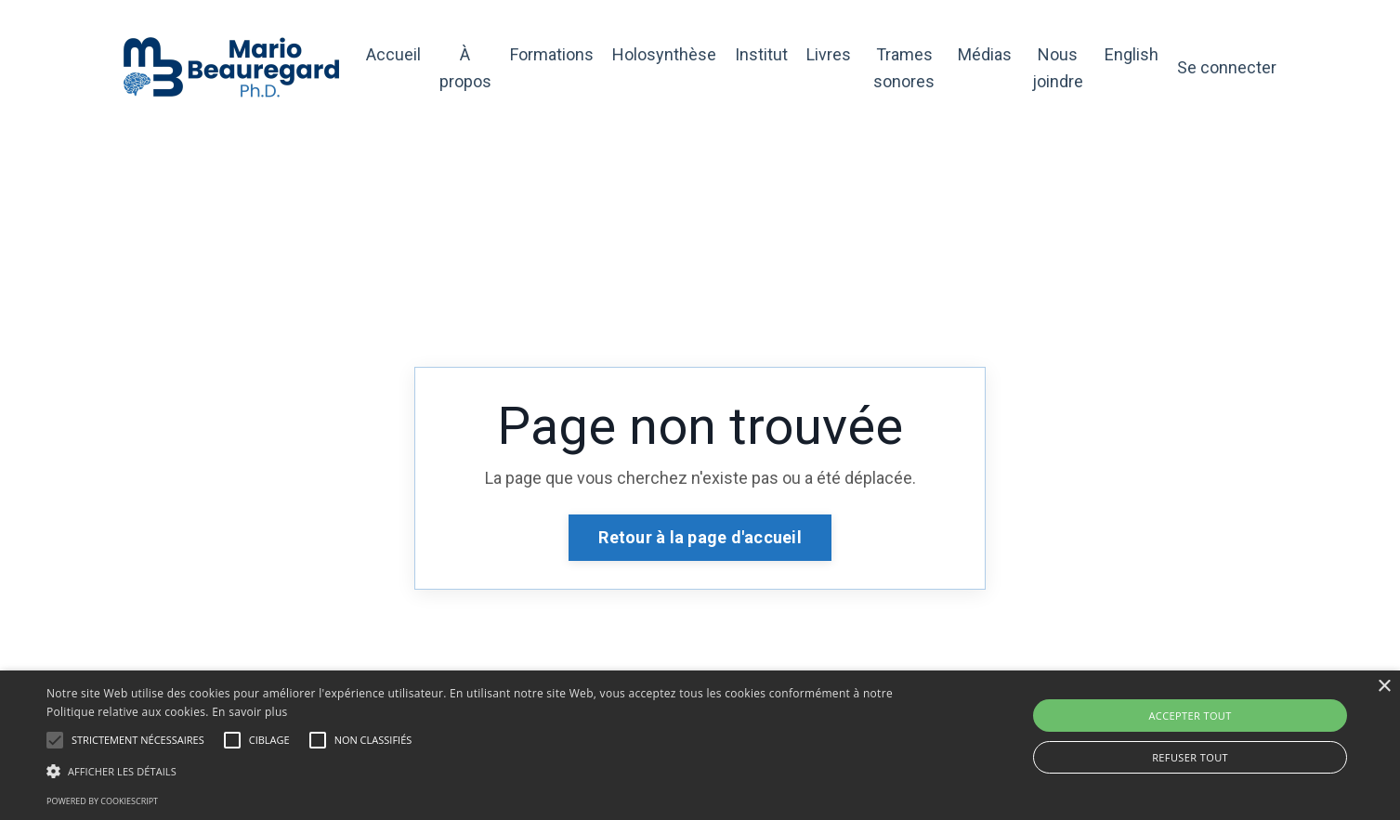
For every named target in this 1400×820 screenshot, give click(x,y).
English (1131, 54)
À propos (465, 68)
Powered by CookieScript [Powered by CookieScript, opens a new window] (102, 801)
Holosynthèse (664, 54)
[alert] (700, 745)
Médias (985, 54)
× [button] (1384, 687)
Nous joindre (1057, 68)
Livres (828, 54)
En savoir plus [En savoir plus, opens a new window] (249, 712)
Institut (761, 54)
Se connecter (1226, 67)
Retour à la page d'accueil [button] (700, 537)
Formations (552, 54)
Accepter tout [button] (1189, 715)
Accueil (393, 54)
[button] (54, 740)
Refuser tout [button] (1190, 757)
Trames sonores (904, 68)
